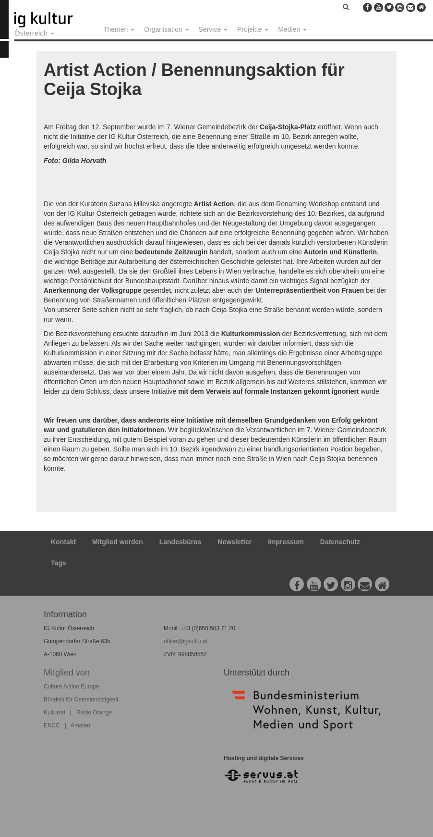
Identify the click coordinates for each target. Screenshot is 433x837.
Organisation (166, 29)
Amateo (80, 725)
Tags (58, 563)
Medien (292, 29)
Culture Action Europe (71, 686)
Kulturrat (54, 712)
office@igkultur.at (185, 641)
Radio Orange (94, 712)
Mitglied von (67, 672)
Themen (118, 29)
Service (213, 29)
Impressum (286, 542)
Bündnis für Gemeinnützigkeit (81, 699)
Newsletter (235, 542)
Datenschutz (340, 542)
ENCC (52, 725)
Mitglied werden (117, 542)
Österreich (34, 33)
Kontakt (63, 542)
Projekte (252, 29)
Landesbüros (180, 542)
